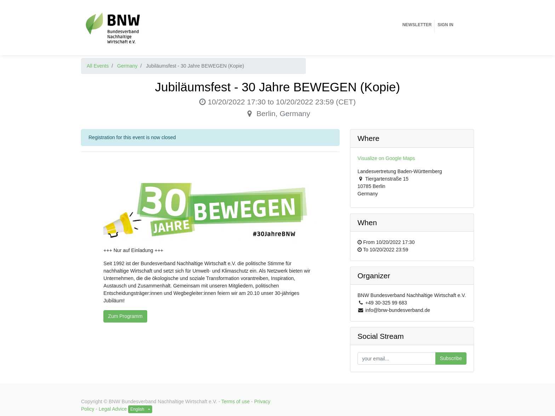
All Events (98, 66)
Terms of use (235, 401)
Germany (127, 66)
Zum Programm (125, 316)
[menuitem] (417, 25)
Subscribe (451, 358)
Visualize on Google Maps (386, 158)
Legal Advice (113, 409)
